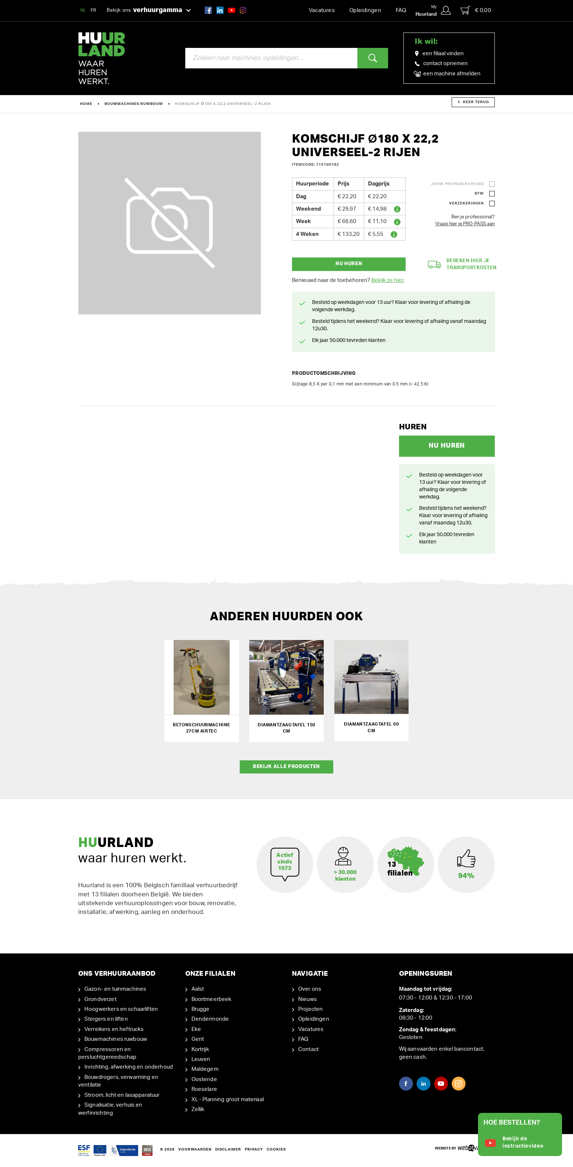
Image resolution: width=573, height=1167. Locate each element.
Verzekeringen (466, 203)
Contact (308, 1048)
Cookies (276, 1149)
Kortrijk (200, 1048)
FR (93, 10)
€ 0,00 (475, 10)
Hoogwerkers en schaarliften (121, 1008)
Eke (196, 1028)
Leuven (200, 1059)
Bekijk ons (149, 10)
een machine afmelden (448, 74)
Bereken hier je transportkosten (462, 264)
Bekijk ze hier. (387, 280)
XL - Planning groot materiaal (227, 1099)
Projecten (310, 1008)
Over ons (309, 988)
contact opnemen (441, 63)
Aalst (197, 988)
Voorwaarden (195, 1149)
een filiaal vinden (439, 54)
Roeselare (204, 1089)
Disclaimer (228, 1149)
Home (86, 104)
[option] (170, 223)
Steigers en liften (106, 1018)
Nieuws (307, 998)
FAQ (401, 10)
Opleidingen (365, 10)
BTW (479, 193)
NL (83, 10)
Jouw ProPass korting (457, 184)
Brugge (200, 1008)
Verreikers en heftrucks (114, 1028)
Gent (197, 1039)
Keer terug (473, 102)
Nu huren (348, 263)
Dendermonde (210, 1018)
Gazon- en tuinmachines (115, 988)
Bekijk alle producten (286, 766)
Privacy (254, 1149)
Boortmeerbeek (211, 998)
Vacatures (322, 10)
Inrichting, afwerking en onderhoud (128, 1066)
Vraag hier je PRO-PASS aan (465, 224)
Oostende (204, 1078)
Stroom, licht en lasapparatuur (122, 1094)
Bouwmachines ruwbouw (134, 104)
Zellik (198, 1109)
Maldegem (205, 1069)
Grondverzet (100, 998)
